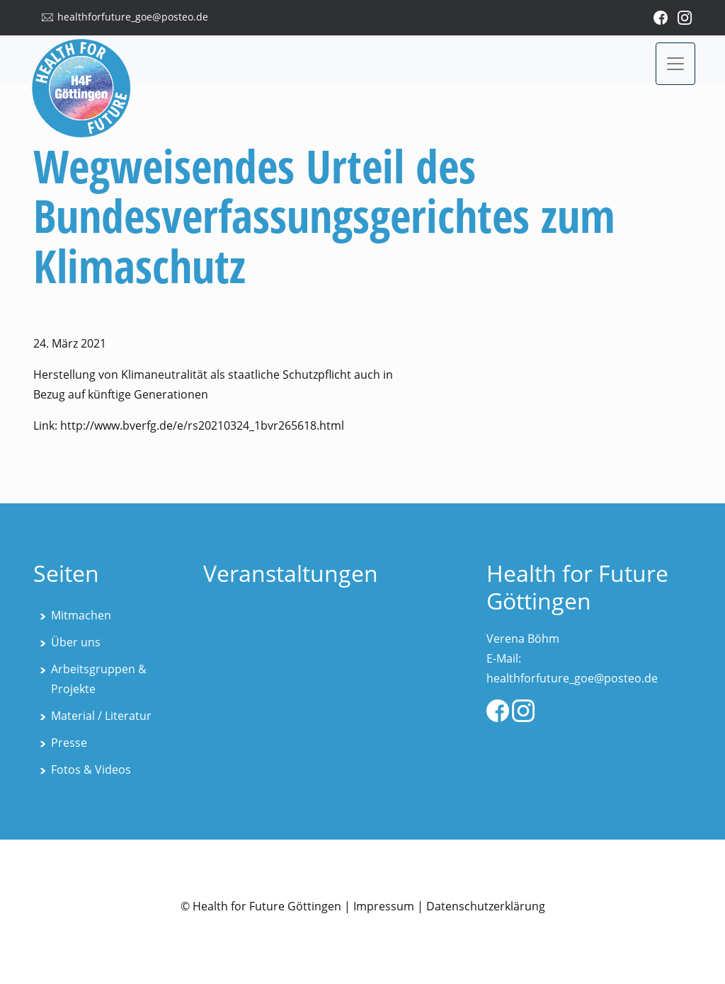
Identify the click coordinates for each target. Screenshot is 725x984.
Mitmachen (81, 615)
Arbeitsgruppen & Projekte (99, 679)
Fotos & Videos (91, 769)
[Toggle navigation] (675, 63)
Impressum (383, 906)
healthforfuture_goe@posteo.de (132, 16)
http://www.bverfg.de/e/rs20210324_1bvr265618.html (202, 425)
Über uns (76, 642)
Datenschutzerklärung (485, 906)
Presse (69, 742)
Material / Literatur (101, 715)
